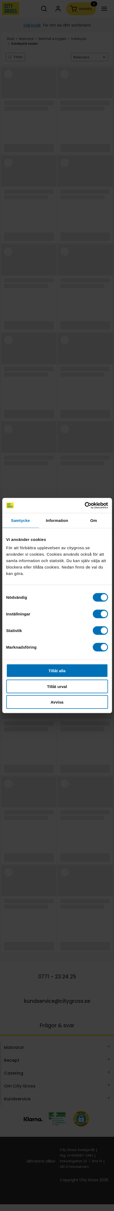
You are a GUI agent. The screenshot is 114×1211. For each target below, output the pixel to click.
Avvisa (57, 702)
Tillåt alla (57, 670)
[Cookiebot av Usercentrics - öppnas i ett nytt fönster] (84, 505)
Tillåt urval (57, 686)
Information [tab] (57, 520)
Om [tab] (93, 520)
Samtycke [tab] (20, 520)
